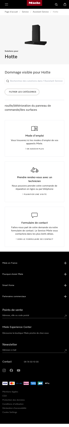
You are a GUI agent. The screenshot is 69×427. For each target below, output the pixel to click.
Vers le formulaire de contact (34, 239)
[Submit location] (65, 316)
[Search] (56, 4)
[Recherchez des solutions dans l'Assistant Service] (34, 81)
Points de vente (12, 310)
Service (25, 12)
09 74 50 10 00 (31, 362)
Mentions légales (10, 392)
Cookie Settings (9, 412)
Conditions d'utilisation (13, 404)
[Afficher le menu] (6, 4)
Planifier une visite (34, 194)
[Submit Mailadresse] (65, 350)
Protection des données (13, 400)
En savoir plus (34, 149)
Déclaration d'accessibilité (14, 408)
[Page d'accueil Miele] (34, 4)
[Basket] (65, 4)
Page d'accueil (11, 12)
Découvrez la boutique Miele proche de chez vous (25, 333)
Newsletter (9, 344)
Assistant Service (41, 12)
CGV (4, 396)
